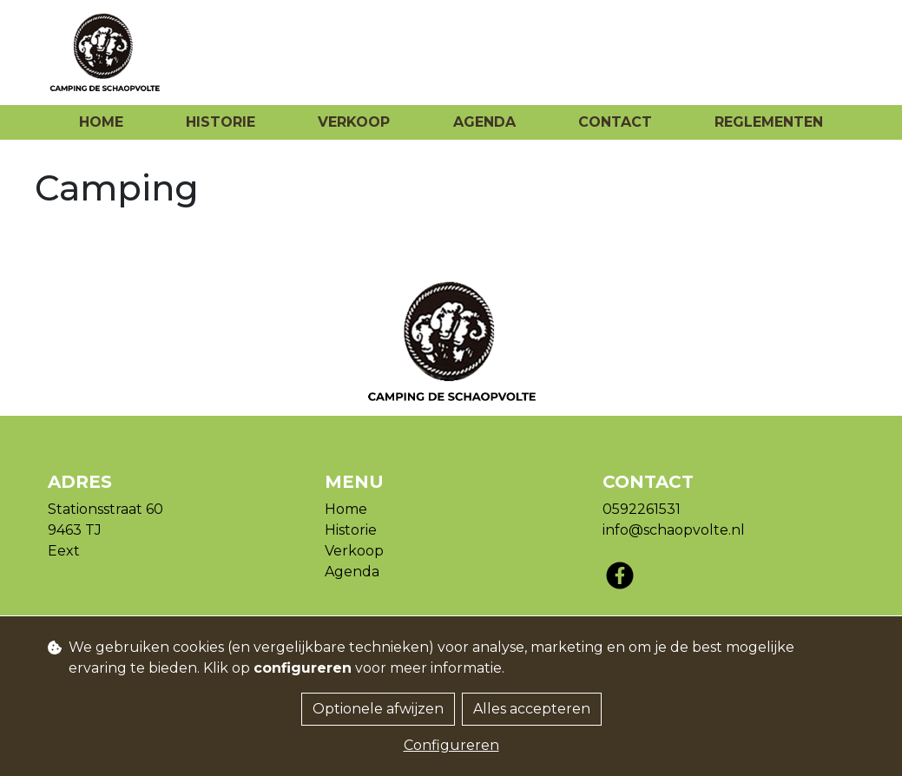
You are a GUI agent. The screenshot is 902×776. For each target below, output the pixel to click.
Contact (615, 122)
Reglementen (768, 122)
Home (101, 122)
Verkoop (354, 122)
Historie (220, 122)
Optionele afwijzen (378, 708)
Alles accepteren (531, 708)
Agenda (484, 122)
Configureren (451, 745)
